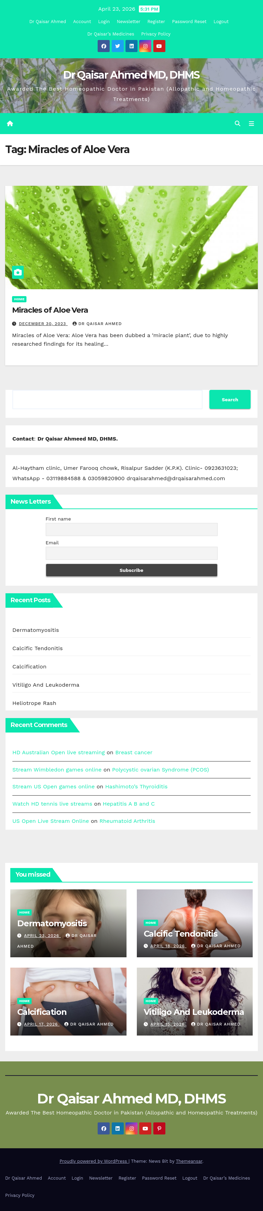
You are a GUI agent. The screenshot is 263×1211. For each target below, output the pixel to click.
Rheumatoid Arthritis (127, 821)
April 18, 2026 (168, 945)
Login (104, 21)
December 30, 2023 (43, 323)
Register (156, 21)
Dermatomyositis (35, 630)
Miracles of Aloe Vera (50, 310)
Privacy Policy (156, 34)
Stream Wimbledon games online (57, 769)
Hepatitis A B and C (129, 803)
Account (82, 21)
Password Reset (189, 21)
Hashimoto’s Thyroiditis (136, 787)
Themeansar (189, 1161)
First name (58, 519)
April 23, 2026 (42, 935)
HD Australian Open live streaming (58, 752)
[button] (237, 123)
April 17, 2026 (41, 1024)
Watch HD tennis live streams (52, 803)
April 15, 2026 (168, 1024)
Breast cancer (133, 752)
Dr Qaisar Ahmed (47, 21)
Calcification (29, 666)
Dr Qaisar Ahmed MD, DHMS (131, 75)
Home (19, 299)
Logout (221, 21)
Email (52, 542)
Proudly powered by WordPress (94, 1161)
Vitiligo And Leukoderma (45, 685)
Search (230, 399)
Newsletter (129, 21)
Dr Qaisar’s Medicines (110, 34)
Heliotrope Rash (34, 703)
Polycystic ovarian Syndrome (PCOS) (160, 769)
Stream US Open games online (53, 787)
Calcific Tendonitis (37, 648)
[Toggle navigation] (251, 124)
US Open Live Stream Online (50, 821)
